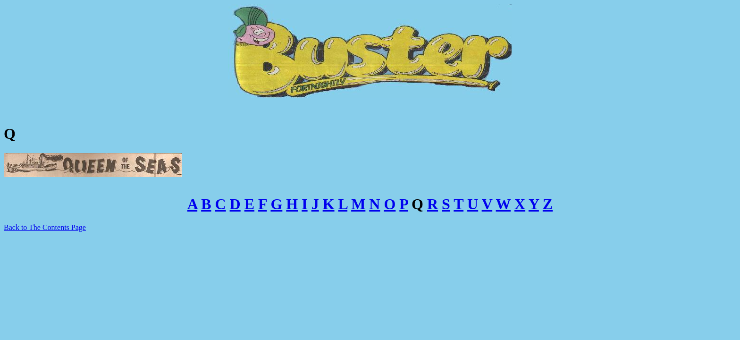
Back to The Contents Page (45, 227)
